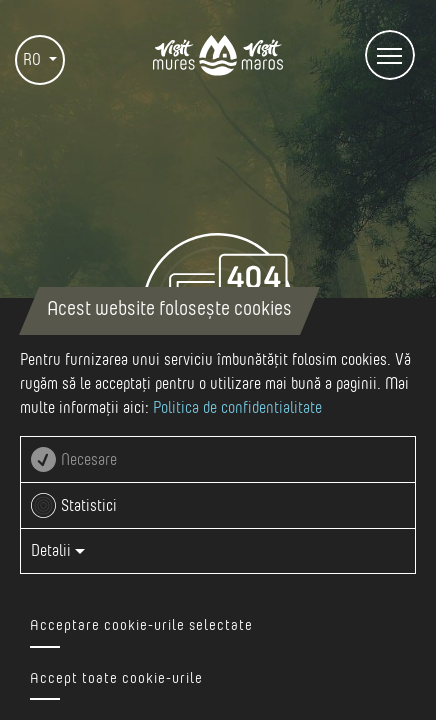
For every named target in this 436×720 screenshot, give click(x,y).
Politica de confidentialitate (237, 408)
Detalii (58, 551)
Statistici (89, 506)
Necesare (89, 460)
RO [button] (34, 60)
